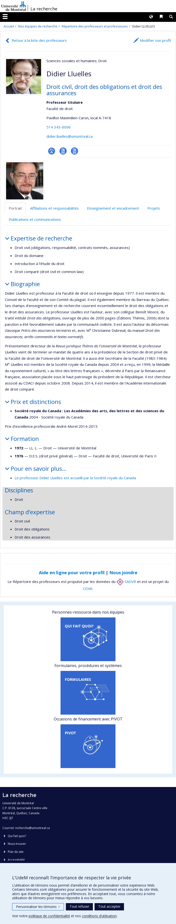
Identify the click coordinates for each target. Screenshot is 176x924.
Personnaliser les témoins (38, 906)
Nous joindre (123, 572)
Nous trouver (17, 844)
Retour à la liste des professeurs (39, 40)
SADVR (126, 581)
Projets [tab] (153, 208)
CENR (87, 588)
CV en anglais (74, 151)
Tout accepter (109, 906)
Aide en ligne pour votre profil (72, 572)
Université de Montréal (13, 6)
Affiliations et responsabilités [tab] (54, 208)
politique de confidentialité (49, 916)
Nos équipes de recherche (37, 26)
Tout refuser (79, 906)
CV (63, 151)
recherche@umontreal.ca (32, 828)
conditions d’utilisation (99, 916)
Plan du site (16, 852)
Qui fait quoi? (17, 836)
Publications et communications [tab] (35, 219)
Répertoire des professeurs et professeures (95, 26)
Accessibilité (16, 860)
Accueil (9, 26)
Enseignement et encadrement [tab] (113, 208)
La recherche (43, 9)
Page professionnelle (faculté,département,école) (51, 151)
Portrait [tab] (15, 208)
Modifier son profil (155, 40)
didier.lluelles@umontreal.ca (69, 136)
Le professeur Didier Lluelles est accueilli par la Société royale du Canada (75, 477)
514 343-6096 (58, 127)
